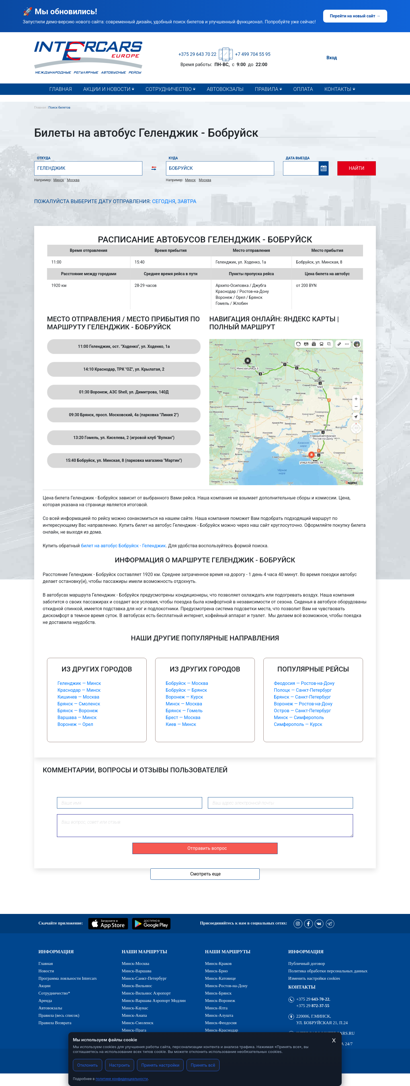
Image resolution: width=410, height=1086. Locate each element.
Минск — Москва (184, 704)
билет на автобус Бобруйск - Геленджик (123, 545)
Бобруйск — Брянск (186, 690)
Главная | (41, 107)
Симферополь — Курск (298, 724)
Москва (73, 180)
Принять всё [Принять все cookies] (203, 1065)
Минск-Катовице (220, 978)
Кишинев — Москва (78, 697)
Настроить (119, 1065)
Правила (266, 89)
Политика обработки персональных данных (328, 971)
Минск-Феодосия (221, 1023)
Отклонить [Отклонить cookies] (87, 1065)
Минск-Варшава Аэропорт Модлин (154, 1001)
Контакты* (339, 100)
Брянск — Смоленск (79, 704)
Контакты (337, 89)
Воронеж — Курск (184, 697)
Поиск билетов (59, 107)
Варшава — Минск (77, 717)
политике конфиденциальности (122, 1079)
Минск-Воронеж (220, 1001)
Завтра (187, 201)
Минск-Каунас (135, 1008)
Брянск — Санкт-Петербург (302, 697)
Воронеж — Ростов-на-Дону (303, 704)
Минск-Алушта (219, 1015)
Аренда (45, 1001)
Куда (173, 158)
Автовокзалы (225, 89)
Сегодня (163, 201)
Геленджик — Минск (79, 683)
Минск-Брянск (218, 993)
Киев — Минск (181, 724)
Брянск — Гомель (184, 710)
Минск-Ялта (216, 1008)
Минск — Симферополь (299, 717)
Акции (44, 986)
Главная (60, 89)
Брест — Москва (183, 717)
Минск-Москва (135, 964)
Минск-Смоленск (137, 1023)
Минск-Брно (216, 971)
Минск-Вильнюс (137, 986)
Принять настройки (160, 1065)
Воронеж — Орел (75, 724)
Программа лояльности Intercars (67, 978)
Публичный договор (306, 964)
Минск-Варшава (136, 971)
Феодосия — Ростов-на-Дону (304, 683)
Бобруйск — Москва (187, 683)
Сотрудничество (168, 89)
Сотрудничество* (167, 100)
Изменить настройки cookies (314, 978)
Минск (59, 180)
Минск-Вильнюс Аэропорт (146, 993)
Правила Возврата (54, 1023)
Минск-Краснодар (221, 1030)
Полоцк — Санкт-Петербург (303, 690)
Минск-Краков (218, 964)
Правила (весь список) (282, 100)
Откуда (43, 158)
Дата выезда (298, 158)
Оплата (303, 89)
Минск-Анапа (134, 1015)
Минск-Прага (134, 1030)
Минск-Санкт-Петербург (144, 978)
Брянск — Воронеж (78, 710)
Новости (96, 100)
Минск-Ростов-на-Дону (226, 986)
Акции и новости (106, 89)
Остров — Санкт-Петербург (302, 710)
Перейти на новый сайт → (355, 16)
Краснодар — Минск (79, 690)
